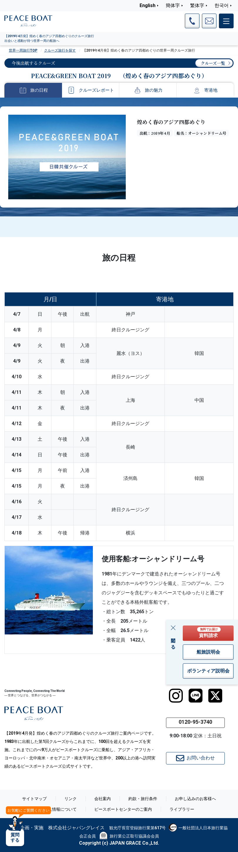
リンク (70, 798)
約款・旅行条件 (142, 798)
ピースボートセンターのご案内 (123, 809)
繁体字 (197, 5)
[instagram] (176, 696)
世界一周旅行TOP (23, 50)
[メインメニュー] (226, 21)
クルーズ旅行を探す (60, 50)
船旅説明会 (208, 652)
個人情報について (60, 809)
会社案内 (102, 798)
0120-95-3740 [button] (195, 722)
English (147, 5)
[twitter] (215, 696)
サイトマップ (34, 798)
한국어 (221, 5)
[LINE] (195, 696)
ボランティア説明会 (208, 671)
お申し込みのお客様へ (195, 798)
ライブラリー (182, 809)
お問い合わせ (195, 758)
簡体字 (173, 5)
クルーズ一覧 (213, 63)
